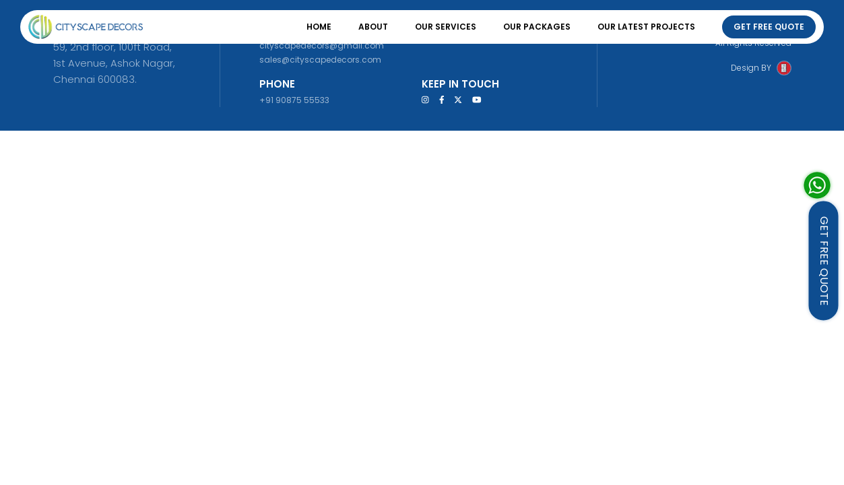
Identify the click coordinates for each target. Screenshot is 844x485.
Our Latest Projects (646, 26)
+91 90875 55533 (294, 100)
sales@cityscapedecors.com (320, 59)
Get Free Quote (769, 26)
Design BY (751, 67)
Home (318, 26)
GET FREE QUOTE (824, 261)
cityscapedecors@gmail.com (321, 45)
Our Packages (537, 26)
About (373, 26)
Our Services (445, 26)
